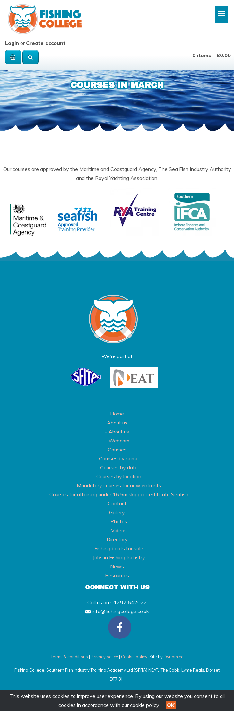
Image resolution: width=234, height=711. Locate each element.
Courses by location (118, 476)
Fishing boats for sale (118, 548)
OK (171, 705)
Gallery (117, 512)
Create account (45, 43)
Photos (118, 521)
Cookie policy (134, 656)
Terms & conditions (69, 656)
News (117, 566)
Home (117, 413)
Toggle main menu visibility (223, 16)
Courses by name (119, 458)
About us (117, 422)
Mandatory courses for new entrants (119, 485)
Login (12, 43)
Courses (117, 449)
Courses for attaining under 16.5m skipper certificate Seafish (118, 494)
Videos (119, 530)
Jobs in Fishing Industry (119, 557)
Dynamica (174, 656)
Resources (117, 575)
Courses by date (119, 467)
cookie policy (144, 705)
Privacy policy (104, 656)
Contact (117, 503)
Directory (117, 539)
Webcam (118, 440)
